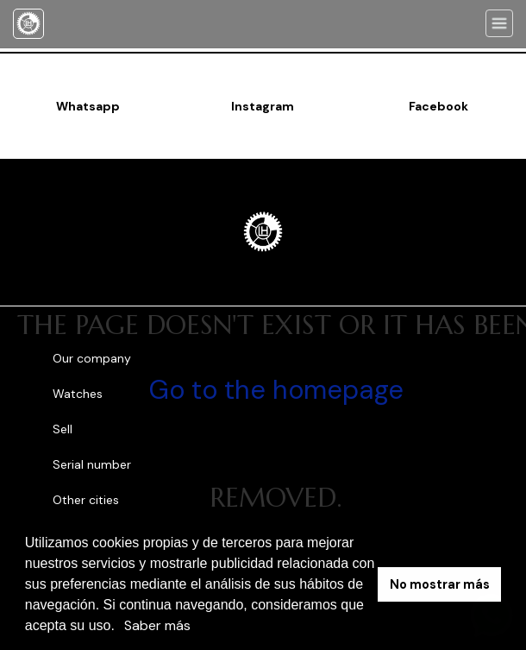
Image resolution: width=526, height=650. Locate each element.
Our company (92, 358)
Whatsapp (88, 106)
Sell (62, 429)
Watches (78, 393)
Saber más (157, 625)
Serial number (92, 464)
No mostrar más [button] (440, 584)
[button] (120, 627)
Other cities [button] (87, 500)
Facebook (438, 106)
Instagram (262, 106)
